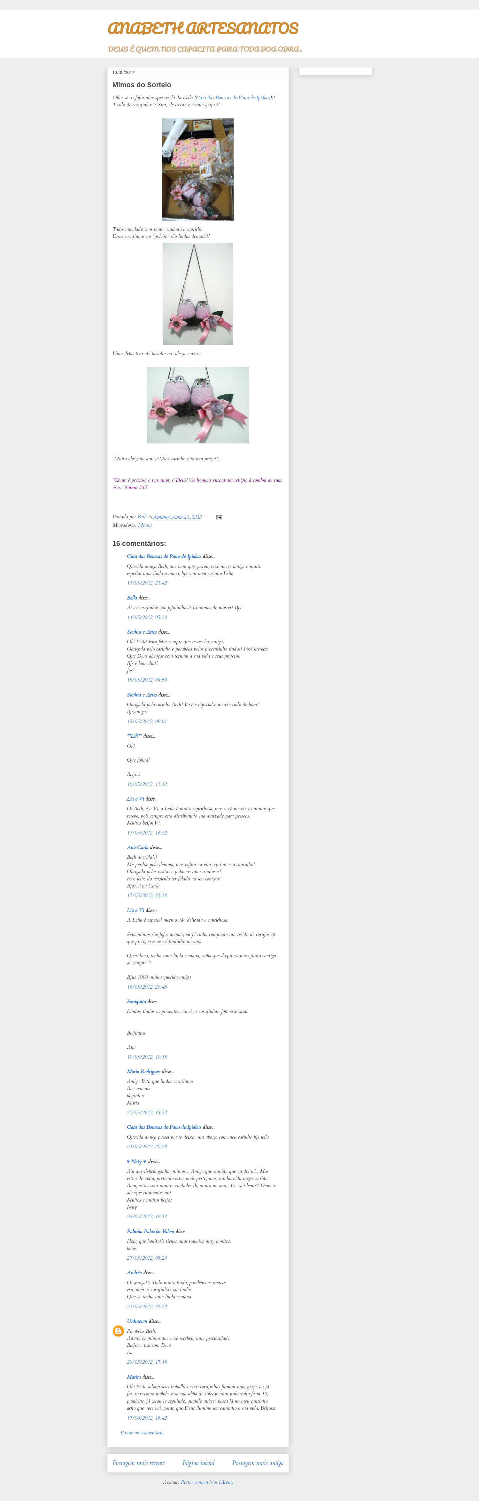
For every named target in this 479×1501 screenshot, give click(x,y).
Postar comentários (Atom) (207, 1482)
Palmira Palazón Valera (150, 1231)
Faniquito (136, 1001)
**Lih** (134, 736)
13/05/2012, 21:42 (147, 582)
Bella (132, 597)
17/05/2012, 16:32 (147, 832)
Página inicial (198, 1463)
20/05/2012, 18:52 (147, 1112)
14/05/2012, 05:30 (147, 617)
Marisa (134, 1377)
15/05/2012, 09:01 (147, 721)
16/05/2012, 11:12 (147, 784)
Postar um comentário (141, 1432)
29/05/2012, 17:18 (147, 1362)
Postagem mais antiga (258, 1463)
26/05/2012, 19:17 (147, 1216)
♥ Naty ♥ (136, 1161)
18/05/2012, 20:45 (147, 987)
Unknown (137, 1321)
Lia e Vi (135, 799)
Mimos (145, 525)
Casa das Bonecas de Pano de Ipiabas (164, 556)
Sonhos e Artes (142, 632)
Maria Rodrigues (143, 1071)
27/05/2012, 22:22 (147, 1306)
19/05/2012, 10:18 (147, 1056)
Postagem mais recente (138, 1463)
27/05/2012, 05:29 (147, 1258)
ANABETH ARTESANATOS (202, 28)
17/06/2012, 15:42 (147, 1418)
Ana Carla (137, 847)
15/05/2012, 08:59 (147, 679)
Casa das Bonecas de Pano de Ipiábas (233, 97)
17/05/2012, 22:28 (147, 895)
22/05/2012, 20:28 (147, 1146)
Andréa (134, 1272)
